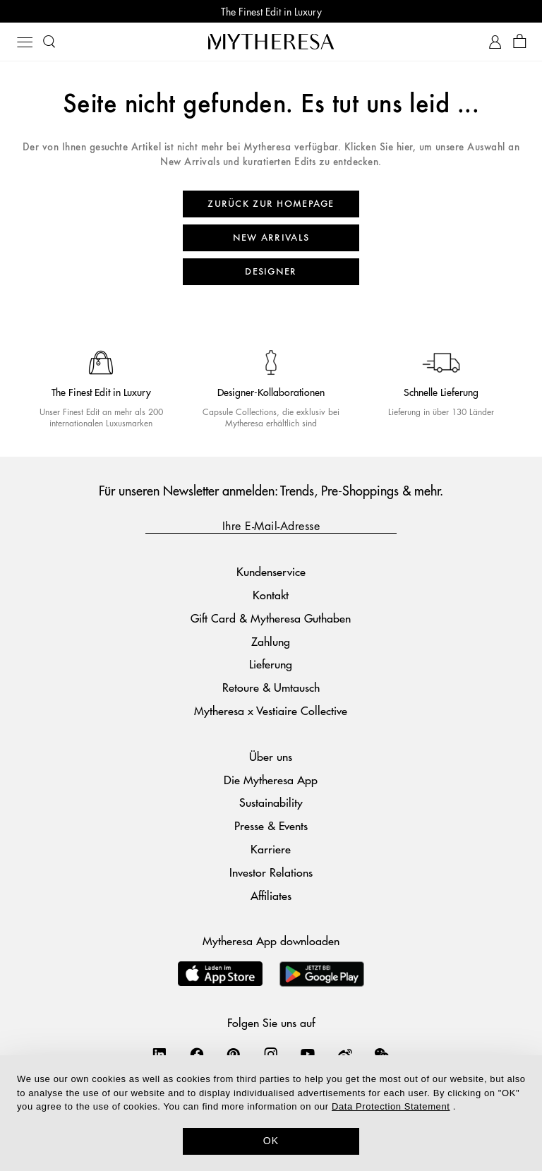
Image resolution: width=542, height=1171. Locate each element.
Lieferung (270, 664)
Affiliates (271, 895)
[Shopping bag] (519, 42)
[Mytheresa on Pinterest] (233, 1053)
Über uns (270, 756)
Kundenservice (271, 571)
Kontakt (271, 595)
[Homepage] (271, 41)
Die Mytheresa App (271, 779)
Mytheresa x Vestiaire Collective (270, 710)
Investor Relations (271, 872)
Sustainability (271, 802)
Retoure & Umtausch (271, 687)
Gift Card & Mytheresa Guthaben (271, 618)
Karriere (271, 849)
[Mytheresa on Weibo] (345, 1053)
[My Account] (495, 42)
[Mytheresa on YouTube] (307, 1053)
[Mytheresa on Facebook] (197, 1053)
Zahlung (270, 641)
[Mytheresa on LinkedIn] (159, 1053)
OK (271, 1140)
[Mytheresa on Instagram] (271, 1053)
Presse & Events (271, 825)
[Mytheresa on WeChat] (382, 1053)
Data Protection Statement (391, 1106)
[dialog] (271, 1113)
